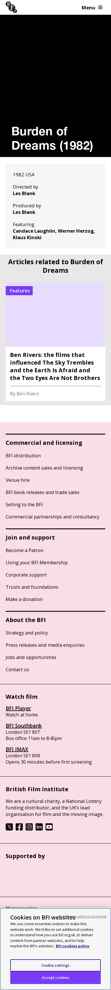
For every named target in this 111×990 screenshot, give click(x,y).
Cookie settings (56, 965)
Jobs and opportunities (31, 657)
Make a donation (24, 599)
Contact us (17, 669)
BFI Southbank (24, 725)
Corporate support (26, 574)
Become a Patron (24, 550)
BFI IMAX (17, 749)
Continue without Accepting (84, 916)
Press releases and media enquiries (45, 645)
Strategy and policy (27, 632)
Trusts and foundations (32, 587)
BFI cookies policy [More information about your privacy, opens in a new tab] (72, 945)
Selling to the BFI (24, 504)
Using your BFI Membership (37, 562)
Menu (92, 7)
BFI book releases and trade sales (42, 492)
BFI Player (18, 708)
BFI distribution (23, 455)
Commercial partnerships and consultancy (52, 516)
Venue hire (18, 480)
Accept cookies (55, 977)
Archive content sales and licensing (44, 467)
